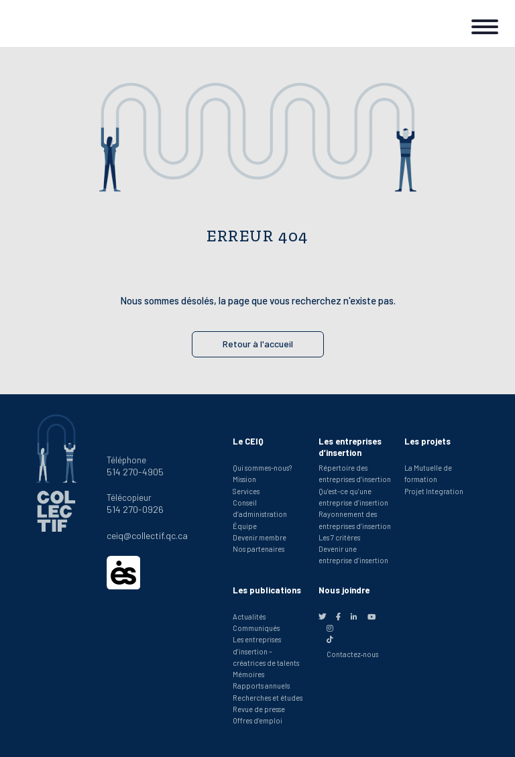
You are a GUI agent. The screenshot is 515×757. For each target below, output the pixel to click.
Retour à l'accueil (258, 343)
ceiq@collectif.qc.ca (147, 535)
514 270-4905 (135, 471)
